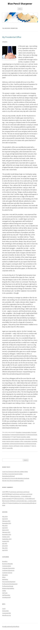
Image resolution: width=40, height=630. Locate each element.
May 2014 (5, 516)
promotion (5, 446)
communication (6, 439)
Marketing (5, 579)
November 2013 (6, 523)
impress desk (10, 441)
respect (11, 446)
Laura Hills (10, 448)
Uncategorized (6, 597)
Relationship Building (8, 588)
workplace (27, 446)
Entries (5, 611)
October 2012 (6, 537)
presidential (5, 443)
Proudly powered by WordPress (10, 626)
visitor (21, 446)
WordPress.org (6, 615)
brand (18, 437)
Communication (26, 432)
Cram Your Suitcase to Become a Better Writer (15, 471)
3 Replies (4, 41)
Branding (18, 432)
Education (5, 575)
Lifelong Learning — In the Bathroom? (20, 496)
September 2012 (6, 539)
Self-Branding (6, 437)
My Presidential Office (11, 37)
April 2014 (5, 519)
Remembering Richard (8, 476)
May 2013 (5, 525)
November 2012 (6, 534)
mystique (17, 441)
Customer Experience (8, 570)
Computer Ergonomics (8, 568)
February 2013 (6, 532)
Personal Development (8, 581)
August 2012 (5, 541)
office (21, 441)
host (35, 439)
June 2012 (5, 546)
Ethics (3, 577)
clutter (28, 437)
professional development (17, 443)
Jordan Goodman (7, 498)
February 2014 (6, 521)
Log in (3, 608)
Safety (4, 590)
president (34, 441)
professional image (30, 443)
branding (23, 437)
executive (22, 439)
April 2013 (5, 528)
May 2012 (5, 548)
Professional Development (18, 434)
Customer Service (7, 572)
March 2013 (5, 530)
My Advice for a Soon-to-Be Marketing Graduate (15, 478)
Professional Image (31, 434)
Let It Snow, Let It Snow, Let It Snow (19, 492)
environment (15, 439)
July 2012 (4, 543)
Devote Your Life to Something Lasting (12, 480)
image (4, 441)
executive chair (29, 439)
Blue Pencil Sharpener (20, 3)
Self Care (4, 593)
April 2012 (5, 550)
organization (27, 441)
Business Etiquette (7, 564)
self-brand (16, 446)
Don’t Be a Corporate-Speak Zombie (12, 474)
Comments (6, 613)
